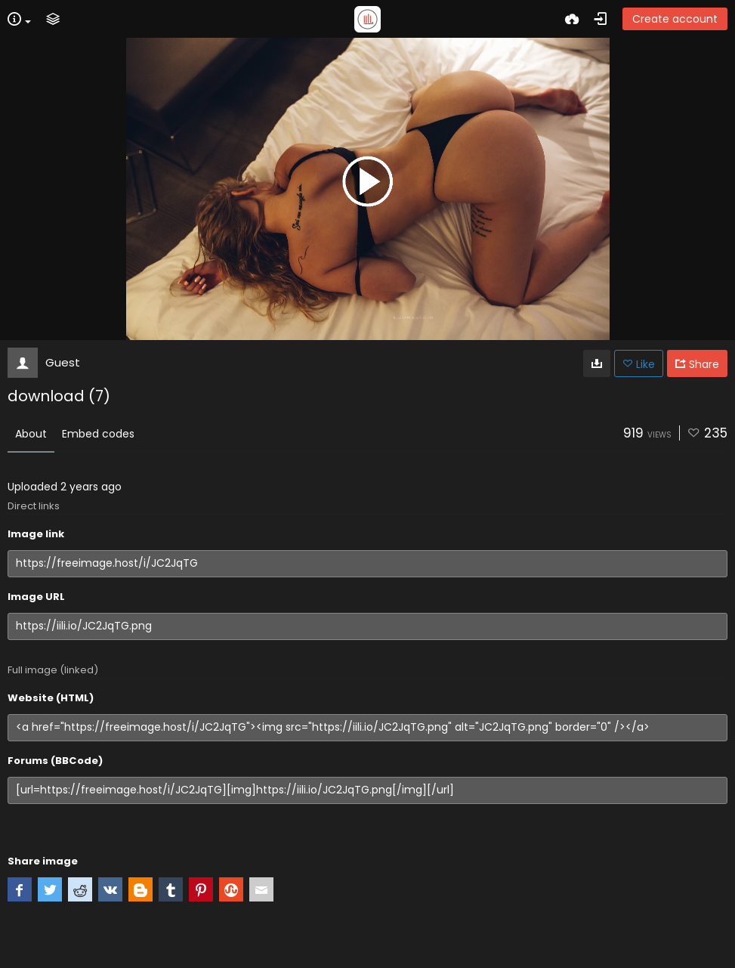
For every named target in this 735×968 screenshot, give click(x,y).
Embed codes (98, 433)
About (31, 433)
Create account (675, 18)
